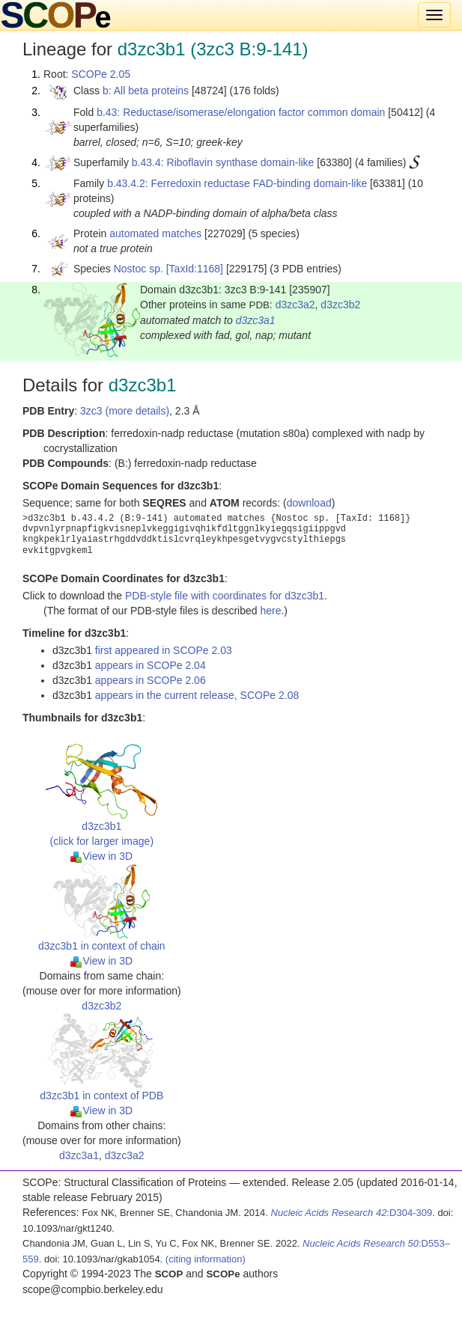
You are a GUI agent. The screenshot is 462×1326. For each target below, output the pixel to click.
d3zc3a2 (295, 305)
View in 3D (101, 856)
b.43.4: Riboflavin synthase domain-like (223, 162)
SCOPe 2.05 (100, 74)
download (309, 503)
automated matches (155, 233)
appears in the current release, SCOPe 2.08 (197, 695)
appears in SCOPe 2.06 (150, 680)
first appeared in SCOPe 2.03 (163, 650)
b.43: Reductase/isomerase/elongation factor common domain (241, 112)
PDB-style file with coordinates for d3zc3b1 (224, 596)
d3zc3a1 (256, 320)
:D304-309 (352, 1212)
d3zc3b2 (340, 305)
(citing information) (205, 1259)
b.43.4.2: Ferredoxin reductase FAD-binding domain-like (237, 183)
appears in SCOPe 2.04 (150, 665)
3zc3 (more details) (124, 411)
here (270, 611)
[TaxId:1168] (194, 269)
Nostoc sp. (138, 269)
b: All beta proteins (146, 91)
